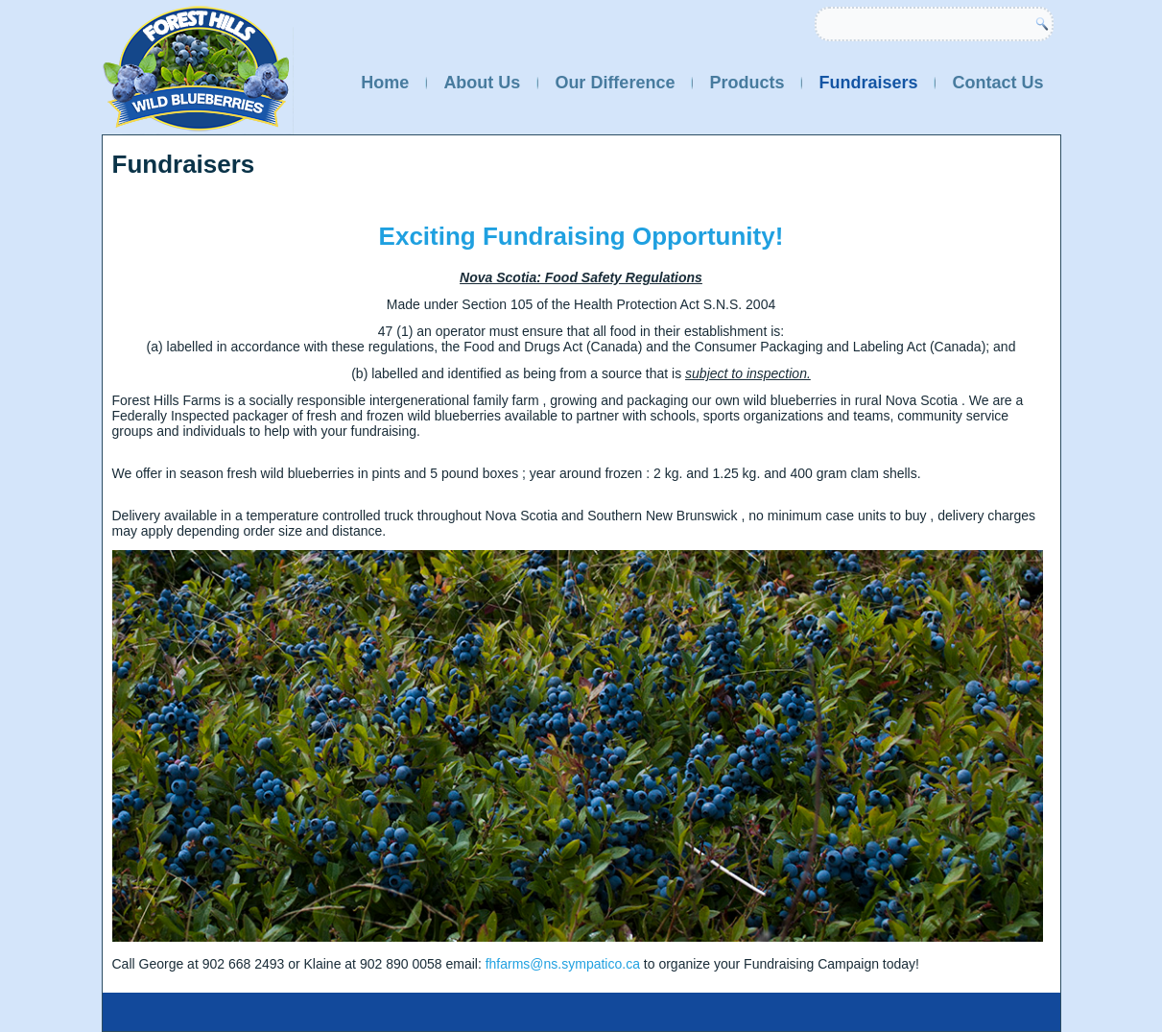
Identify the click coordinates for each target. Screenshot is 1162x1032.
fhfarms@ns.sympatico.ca (563, 964)
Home (385, 82)
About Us (481, 82)
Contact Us (997, 82)
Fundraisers (867, 82)
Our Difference (615, 82)
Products (746, 82)
